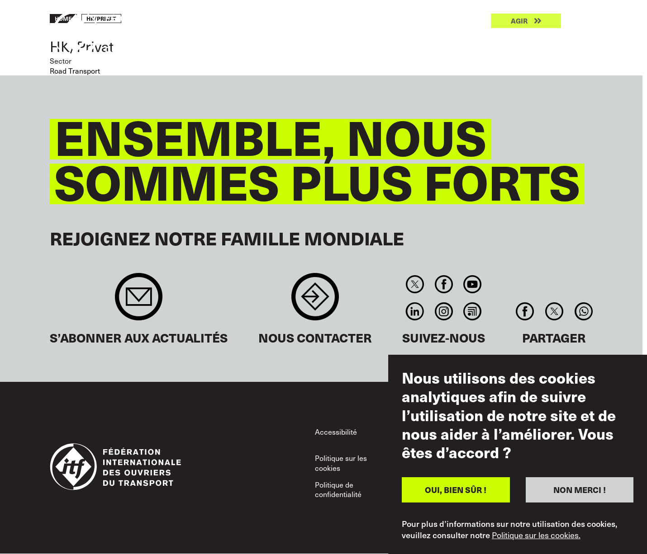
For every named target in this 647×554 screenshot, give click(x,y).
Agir (519, 21)
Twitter (415, 284)
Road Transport (75, 70)
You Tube (472, 284)
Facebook (443, 284)
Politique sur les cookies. (536, 535)
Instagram (443, 311)
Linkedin (415, 311)
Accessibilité (336, 432)
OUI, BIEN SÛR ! (455, 489)
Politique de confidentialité (338, 489)
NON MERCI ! (579, 489)
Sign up (138, 301)
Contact (315, 301)
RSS (472, 311)
